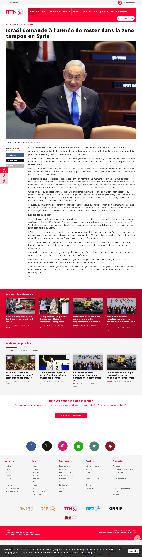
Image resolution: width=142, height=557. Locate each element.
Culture (8, 479)
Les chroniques (65, 469)
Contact (116, 491)
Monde (29, 24)
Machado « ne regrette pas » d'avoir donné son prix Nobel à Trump (52, 375)
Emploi (88, 485)
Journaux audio (11, 482)
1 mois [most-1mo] (35, 350)
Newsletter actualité (13, 491)
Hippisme (35, 485)
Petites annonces (92, 479)
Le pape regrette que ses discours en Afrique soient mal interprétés (53, 319)
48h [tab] (11, 350)
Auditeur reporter (12, 488)
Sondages (62, 488)
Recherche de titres (66, 472)
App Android (110, 446)
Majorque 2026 (101, 11)
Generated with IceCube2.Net (125, 532)
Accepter (133, 551)
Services (87, 11)
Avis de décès (91, 488)
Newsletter (117, 494)
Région (8, 466)
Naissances (63, 479)
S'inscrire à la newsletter (71, 415)
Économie (9, 475)
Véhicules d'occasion (93, 466)
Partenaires (117, 482)
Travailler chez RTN (120, 479)
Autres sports (37, 494)
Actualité (34, 11)
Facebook (31, 446)
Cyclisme (35, 479)
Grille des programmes (68, 475)
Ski (33, 482)
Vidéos (76, 11)
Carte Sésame (118, 472)
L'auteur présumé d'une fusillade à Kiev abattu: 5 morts (19, 319)
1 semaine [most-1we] (24, 350)
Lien (10, 166)
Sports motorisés (38, 491)
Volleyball (35, 475)
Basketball (36, 472)
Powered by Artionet (106, 532)
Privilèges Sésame (92, 472)
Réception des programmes (123, 469)
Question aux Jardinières (68, 482)
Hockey (35, 469)
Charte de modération (121, 488)
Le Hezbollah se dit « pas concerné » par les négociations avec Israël (86, 319)
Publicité (116, 475)
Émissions (55, 11)
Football (35, 466)
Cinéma (89, 469)
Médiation (117, 485)
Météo (88, 475)
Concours (62, 491)
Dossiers (9, 485)
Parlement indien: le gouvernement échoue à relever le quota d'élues (19, 375)
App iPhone (94, 446)
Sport (44, 11)
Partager (11, 155)
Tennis (34, 488)
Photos (66, 11)
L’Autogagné (63, 485)
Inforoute (89, 482)
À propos (116, 466)
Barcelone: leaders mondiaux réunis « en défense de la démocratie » (121, 320)
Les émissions (64, 466)
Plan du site (35, 535)
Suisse (8, 469)
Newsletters (78, 446)
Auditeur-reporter (126, 3)
